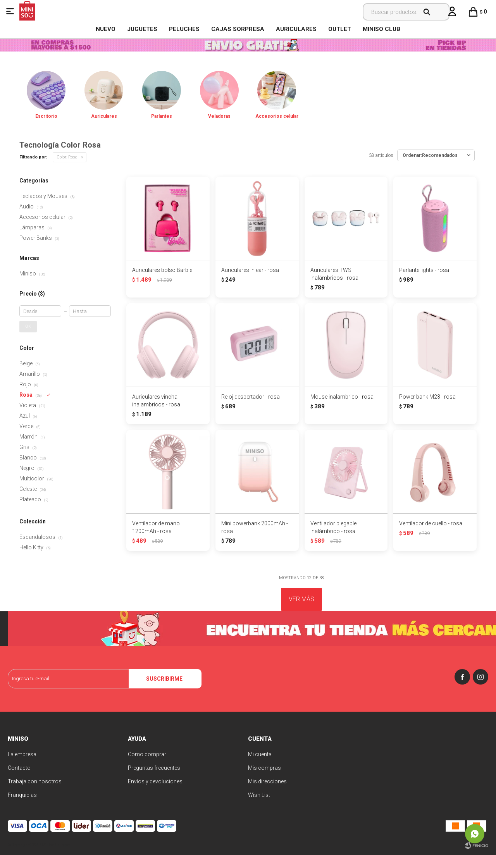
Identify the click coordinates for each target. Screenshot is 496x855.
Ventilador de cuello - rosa (430, 523)
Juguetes (142, 29)
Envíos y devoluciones (155, 781)
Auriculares (296, 29)
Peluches (184, 29)
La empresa (22, 754)
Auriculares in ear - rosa (250, 270)
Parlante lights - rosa (424, 270)
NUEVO (105, 29)
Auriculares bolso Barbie (162, 270)
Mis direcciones (267, 781)
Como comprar (147, 754)
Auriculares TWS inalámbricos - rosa (334, 274)
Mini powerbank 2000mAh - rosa (254, 527)
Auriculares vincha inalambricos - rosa (156, 401)
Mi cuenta (260, 754)
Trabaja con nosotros (35, 781)
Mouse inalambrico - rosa (342, 397)
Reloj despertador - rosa (250, 397)
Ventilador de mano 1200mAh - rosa (156, 527)
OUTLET (339, 29)
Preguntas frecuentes (154, 768)
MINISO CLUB (381, 29)
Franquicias (22, 795)
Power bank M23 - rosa (427, 397)
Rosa (67, 157)
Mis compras (264, 768)
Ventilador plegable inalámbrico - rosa (333, 527)
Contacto (19, 768)
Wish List (259, 795)
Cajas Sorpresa (237, 29)
